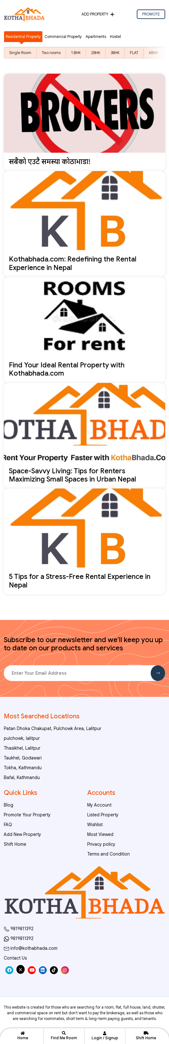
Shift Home (146, 1035)
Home (22, 1035)
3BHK (115, 52)
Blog (8, 805)
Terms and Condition (108, 854)
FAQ (8, 824)
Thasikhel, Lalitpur (22, 748)
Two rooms (51, 52)
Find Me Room (64, 1035)
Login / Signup (105, 1035)
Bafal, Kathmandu (22, 777)
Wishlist (95, 824)
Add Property (98, 14)
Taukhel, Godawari (23, 758)
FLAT (134, 52)
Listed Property (102, 815)
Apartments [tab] (96, 36)
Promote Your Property (27, 815)
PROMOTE (151, 14)
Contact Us (15, 958)
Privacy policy (101, 844)
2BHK (95, 52)
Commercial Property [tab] (63, 36)
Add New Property (22, 834)
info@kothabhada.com (30, 948)
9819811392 (18, 929)
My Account (99, 805)
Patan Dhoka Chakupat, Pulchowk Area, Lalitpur (52, 728)
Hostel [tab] (115, 36)
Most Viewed (100, 834)
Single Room (20, 52)
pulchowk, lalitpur (22, 738)
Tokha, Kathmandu (23, 768)
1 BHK (76, 52)
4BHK (153, 52)
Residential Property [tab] (23, 36)
